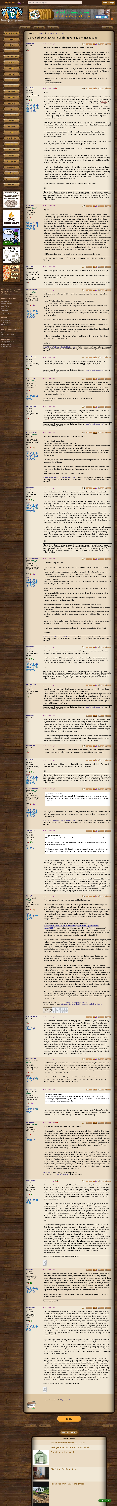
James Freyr (30, 205)
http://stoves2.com (66, 1400)
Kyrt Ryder (30, 266)
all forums (11, 184)
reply (69, 1418)
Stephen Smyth (31, 1016)
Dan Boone (30, 1122)
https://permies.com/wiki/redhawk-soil (74, 1002)
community (11, 91)
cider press (11, 150)
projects (11, 155)
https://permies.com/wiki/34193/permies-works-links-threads (81, 1004)
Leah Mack (30, 43)
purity (11, 80)
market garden (60, 33)
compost (104, 101)
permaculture (40, 33)
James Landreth (32, 378)
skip (11, 132)
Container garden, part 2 (62, 1452)
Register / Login (108, 3)
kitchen (11, 74)
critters (11, 45)
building (11, 51)
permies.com (11, 167)
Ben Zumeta (30, 1180)
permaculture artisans (12, 115)
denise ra (29, 1269)
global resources (11, 144)
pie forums (11, 173)
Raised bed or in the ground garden (67, 1484)
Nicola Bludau (31, 357)
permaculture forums (11, 33)
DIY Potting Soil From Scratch (65, 1469)
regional (11, 120)
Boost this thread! (69, 1432)
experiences (11, 138)
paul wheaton (31, 1058)
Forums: (31, 33)
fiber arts (11, 103)
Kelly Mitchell (31, 745)
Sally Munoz (30, 830)
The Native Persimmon (61, 1174)
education (11, 126)
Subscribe (11, 3)
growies (11, 39)
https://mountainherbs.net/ (94, 370)
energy (11, 62)
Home (5, 2)
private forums (11, 179)
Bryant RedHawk (32, 289)
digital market (11, 161)
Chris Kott (30, 88)
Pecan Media (47, 1172)
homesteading (11, 56)
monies (11, 68)
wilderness (11, 97)
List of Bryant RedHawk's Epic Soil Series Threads (60, 347)
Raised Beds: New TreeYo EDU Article (68, 1443)
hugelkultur (50, 33)
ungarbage (11, 86)
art (11, 109)
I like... (28, 103)
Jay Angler (29, 896)
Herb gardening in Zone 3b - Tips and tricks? (72, 1447)
